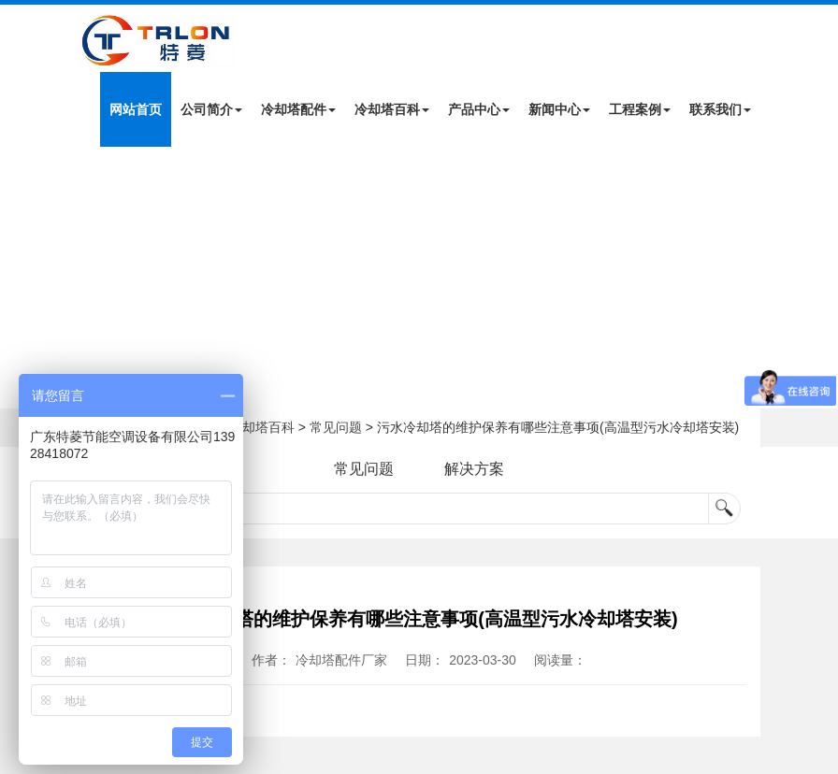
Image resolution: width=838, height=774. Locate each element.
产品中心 (479, 109)
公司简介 (211, 109)
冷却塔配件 (298, 109)
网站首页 (135, 109)
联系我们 (720, 109)
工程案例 (640, 109)
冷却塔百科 (391, 109)
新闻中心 (559, 109)
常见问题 (336, 427)
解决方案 (474, 469)
